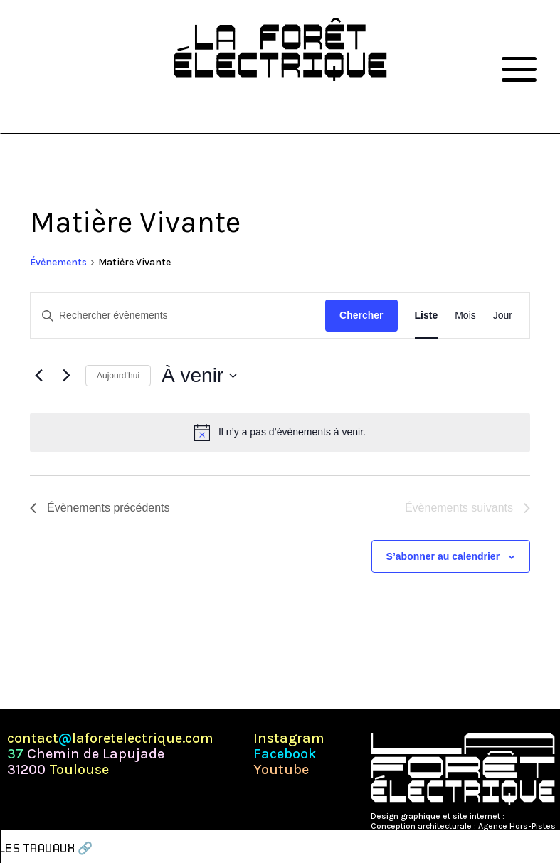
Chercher (361, 315)
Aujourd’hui (118, 376)
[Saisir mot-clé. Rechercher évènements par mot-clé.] (178, 315)
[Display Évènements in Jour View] (502, 315)
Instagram (288, 738)
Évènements (58, 262)
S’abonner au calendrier (443, 556)
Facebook (285, 754)
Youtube (281, 770)
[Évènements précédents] (38, 375)
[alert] (280, 432)
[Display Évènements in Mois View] (465, 315)
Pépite (519, 816)
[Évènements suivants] (66, 375)
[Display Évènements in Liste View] (426, 315)
